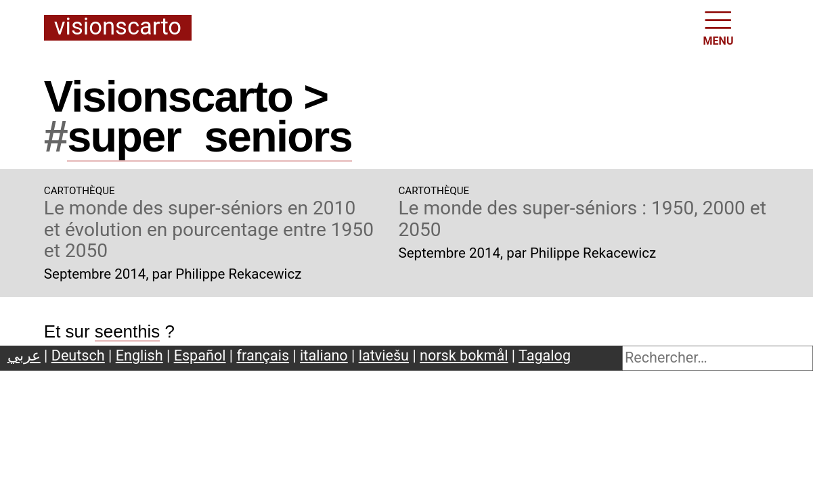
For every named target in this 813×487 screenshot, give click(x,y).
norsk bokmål (464, 355)
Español (200, 355)
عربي (24, 355)
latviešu (384, 355)
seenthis (127, 331)
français (263, 355)
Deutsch (78, 355)
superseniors (209, 136)
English (139, 355)
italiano (324, 355)
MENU (718, 27)
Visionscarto (117, 27)
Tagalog (545, 355)
